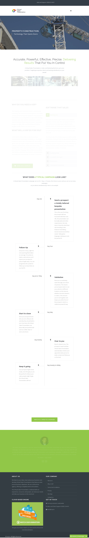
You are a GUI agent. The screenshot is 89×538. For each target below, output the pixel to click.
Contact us (50, 497)
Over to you (59, 341)
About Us (50, 480)
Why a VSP (50, 484)
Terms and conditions (54, 487)
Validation (58, 277)
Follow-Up (23, 247)
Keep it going (24, 366)
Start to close (25, 313)
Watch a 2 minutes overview (44, 419)
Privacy (50, 490)
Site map (50, 494)
